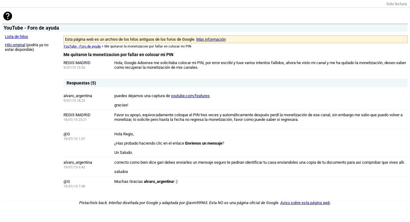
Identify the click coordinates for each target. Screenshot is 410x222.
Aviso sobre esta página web (305, 202)
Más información (211, 39)
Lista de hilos (16, 36)
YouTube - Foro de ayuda (82, 46)
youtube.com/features (190, 95)
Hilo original (15, 45)
